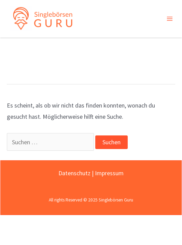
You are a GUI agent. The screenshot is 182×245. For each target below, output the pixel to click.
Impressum (109, 173)
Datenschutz (74, 173)
